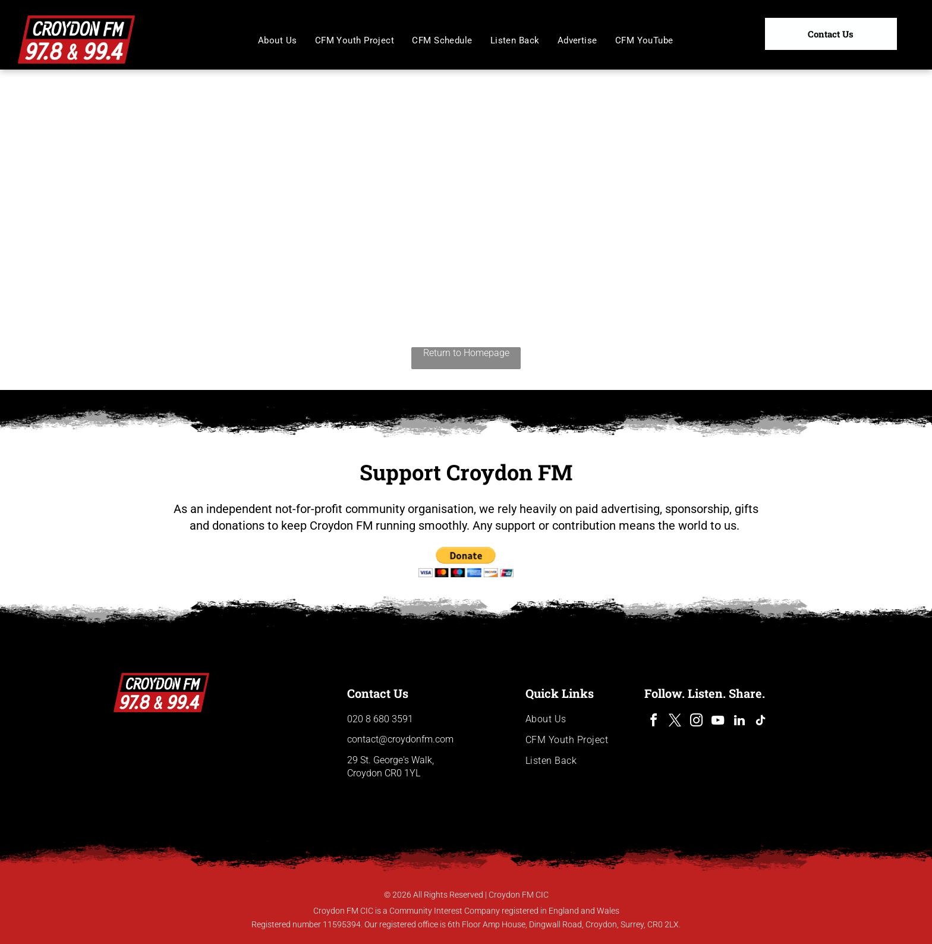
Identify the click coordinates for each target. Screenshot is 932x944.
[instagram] (696, 722)
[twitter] (675, 722)
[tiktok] (760, 722)
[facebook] (653, 722)
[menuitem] (277, 40)
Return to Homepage (466, 352)
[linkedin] (739, 722)
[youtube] (718, 722)
